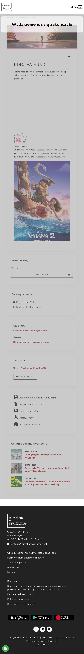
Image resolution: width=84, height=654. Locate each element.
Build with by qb (42, 645)
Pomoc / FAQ (14, 567)
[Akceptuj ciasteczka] (5, 648)
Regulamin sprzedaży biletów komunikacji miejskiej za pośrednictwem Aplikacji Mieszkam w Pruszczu (36, 588)
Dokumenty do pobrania (20, 604)
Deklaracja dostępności (20, 594)
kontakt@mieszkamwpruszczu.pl (27, 544)
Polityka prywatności (18, 599)
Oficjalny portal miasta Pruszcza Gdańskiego (31, 553)
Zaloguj (76, 7)
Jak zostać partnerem (19, 562)
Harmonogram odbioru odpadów (25, 557)
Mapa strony (14, 572)
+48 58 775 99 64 (17, 532)
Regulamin (13, 581)
